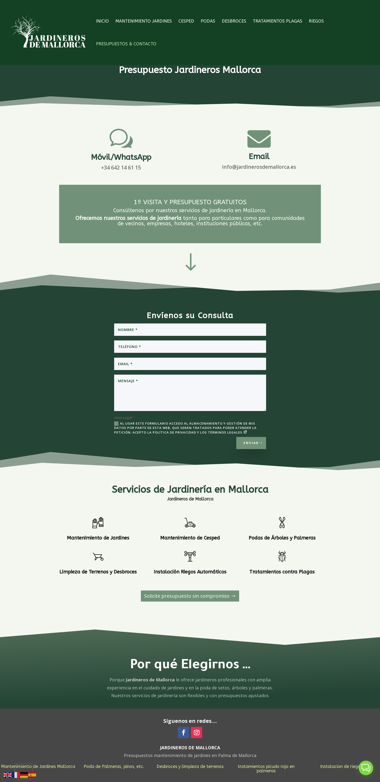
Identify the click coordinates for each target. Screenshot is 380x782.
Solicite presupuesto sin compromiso (187, 596)
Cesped (186, 21)
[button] (366, 768)
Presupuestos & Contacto (126, 44)
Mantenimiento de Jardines (98, 538)
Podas (208, 21)
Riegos (316, 21)
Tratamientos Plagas (277, 21)
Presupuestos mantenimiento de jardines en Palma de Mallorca (190, 755)
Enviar (251, 443)
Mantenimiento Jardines (143, 21)
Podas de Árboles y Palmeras (282, 538)
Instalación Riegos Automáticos (190, 572)
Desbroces (234, 21)
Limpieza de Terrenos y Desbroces (98, 572)
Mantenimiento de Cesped (190, 538)
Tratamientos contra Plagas (282, 572)
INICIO (102, 21)
